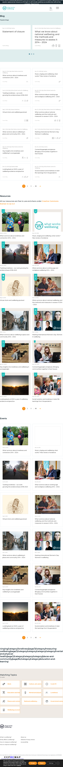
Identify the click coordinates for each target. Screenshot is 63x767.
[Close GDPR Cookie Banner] (57, 763)
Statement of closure (13, 31)
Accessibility (24, 742)
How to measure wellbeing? (8, 742)
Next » (40, 186)
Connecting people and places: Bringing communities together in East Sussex (46, 151)
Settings (51, 763)
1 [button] (29, 54)
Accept (33, 763)
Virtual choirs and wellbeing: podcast (15, 112)
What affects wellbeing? (7, 739)
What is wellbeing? (5, 737)
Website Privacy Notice (28, 739)
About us (23, 737)
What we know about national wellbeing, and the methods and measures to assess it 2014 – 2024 (47, 37)
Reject (41, 763)
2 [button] (31, 54)
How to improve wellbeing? (8, 744)
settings (19, 765)
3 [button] (33, 54)
